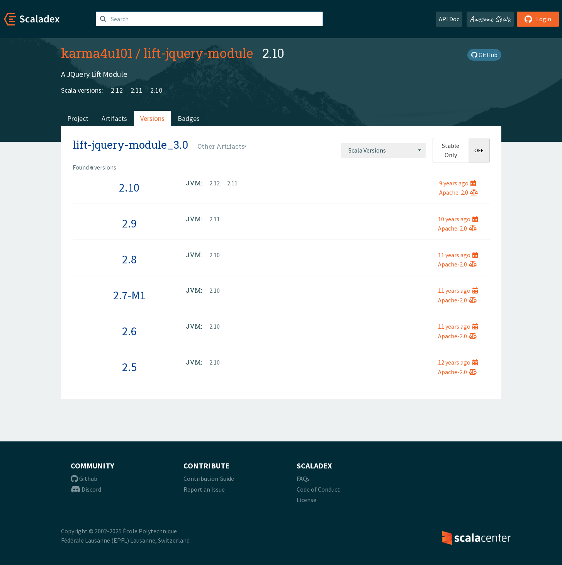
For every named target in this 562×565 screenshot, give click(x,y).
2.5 (129, 367)
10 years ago (458, 219)
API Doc (449, 19)
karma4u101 (96, 52)
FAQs (303, 478)
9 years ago (457, 183)
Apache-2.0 (458, 192)
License (306, 500)
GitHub (484, 55)
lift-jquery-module (198, 52)
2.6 (129, 331)
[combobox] (383, 150)
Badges (189, 118)
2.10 (156, 90)
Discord (86, 489)
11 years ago (458, 255)
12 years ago (458, 362)
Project (77, 118)
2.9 (129, 223)
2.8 (129, 259)
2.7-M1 (129, 295)
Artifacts (114, 118)
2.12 (117, 90)
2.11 (137, 90)
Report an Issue (204, 489)
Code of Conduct (318, 489)
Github (84, 478)
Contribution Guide (208, 478)
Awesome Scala (490, 19)
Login (538, 19)
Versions (152, 118)
